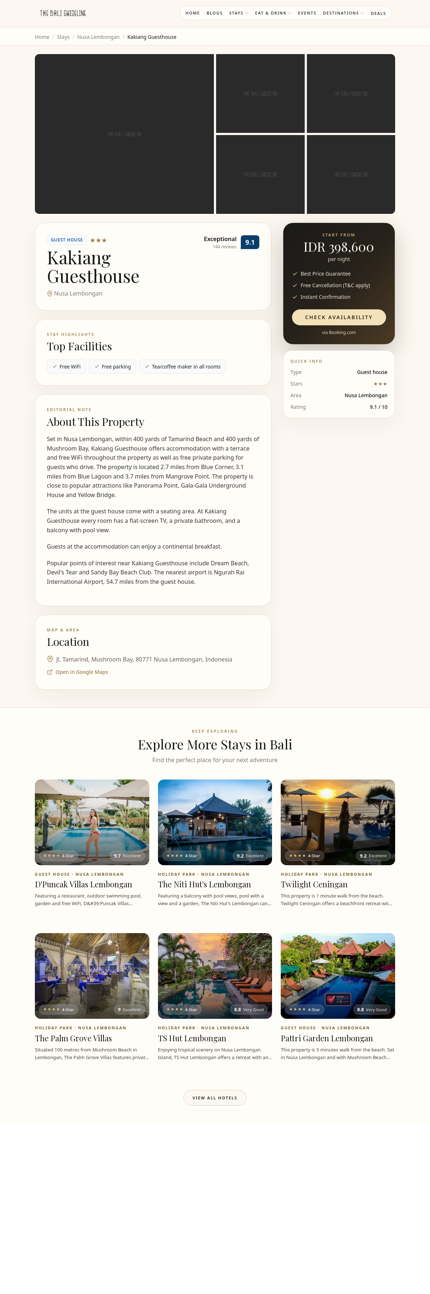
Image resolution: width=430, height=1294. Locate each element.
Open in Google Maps (77, 671)
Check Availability (339, 317)
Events (307, 13)
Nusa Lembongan (98, 36)
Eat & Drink (273, 13)
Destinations (343, 13)
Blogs (215, 13)
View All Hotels (215, 1097)
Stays (238, 13)
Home (193, 13)
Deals (378, 13)
